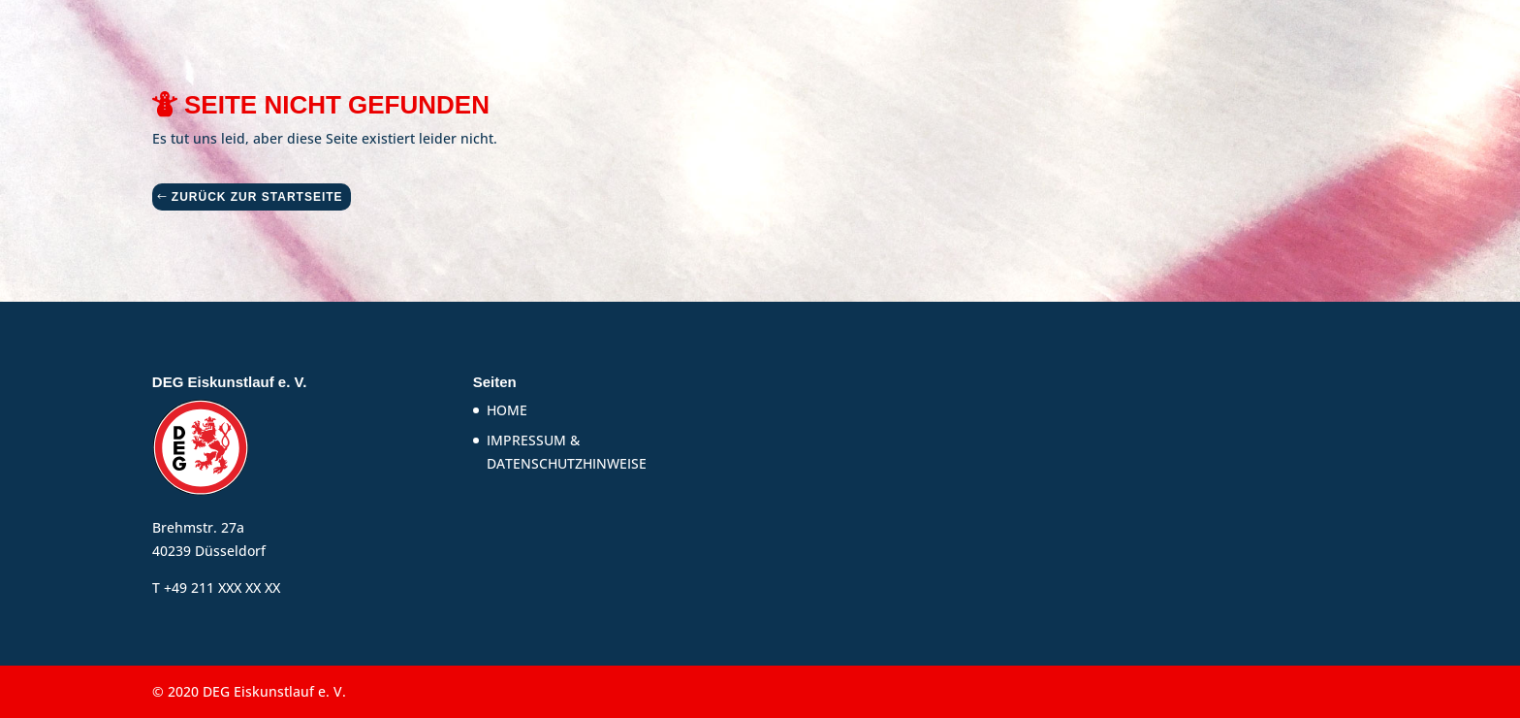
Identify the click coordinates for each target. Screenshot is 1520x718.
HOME (507, 410)
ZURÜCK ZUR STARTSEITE (257, 197)
